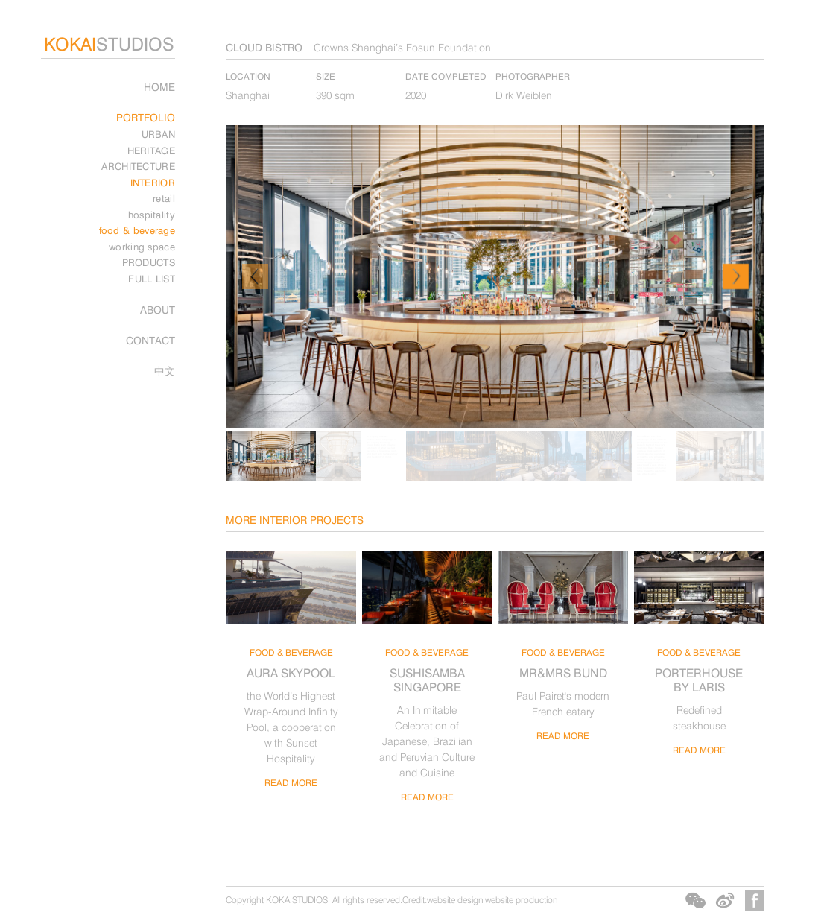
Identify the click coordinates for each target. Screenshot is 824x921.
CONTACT (150, 340)
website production (521, 899)
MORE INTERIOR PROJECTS (295, 519)
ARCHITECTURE (138, 166)
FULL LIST (151, 279)
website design (455, 899)
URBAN (159, 134)
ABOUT (157, 309)
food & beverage (137, 230)
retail (164, 198)
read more (290, 782)
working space (142, 247)
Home (159, 86)
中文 (164, 370)
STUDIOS (109, 44)
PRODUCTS (148, 262)
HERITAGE (151, 150)
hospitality (151, 215)
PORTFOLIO (145, 117)
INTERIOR (152, 183)
